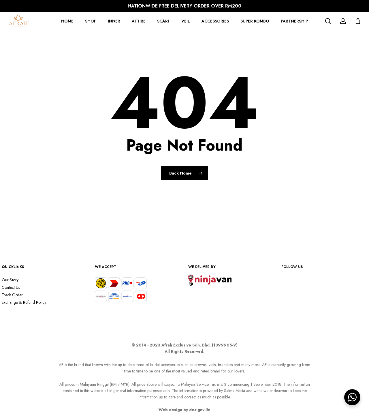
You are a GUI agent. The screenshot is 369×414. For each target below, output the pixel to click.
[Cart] (358, 21)
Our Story (10, 279)
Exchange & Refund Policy (24, 302)
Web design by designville (184, 410)
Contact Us (11, 287)
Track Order (12, 294)
